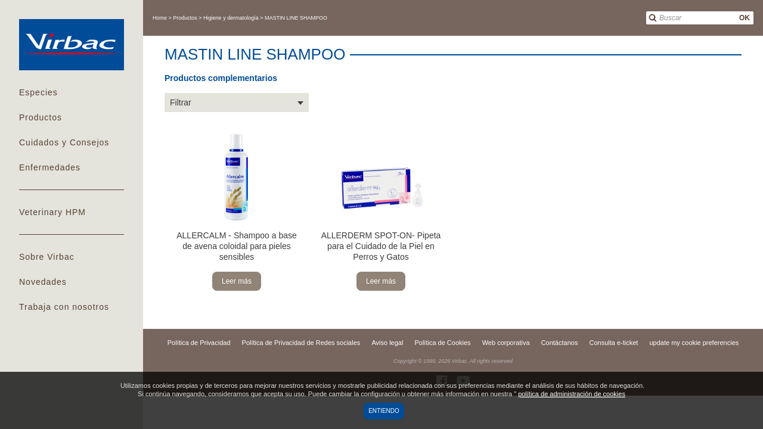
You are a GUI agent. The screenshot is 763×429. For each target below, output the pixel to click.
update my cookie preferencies (694, 342)
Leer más (237, 281)
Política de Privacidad (199, 342)
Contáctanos (559, 342)
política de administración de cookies (571, 393)
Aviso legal (387, 342)
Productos (40, 117)
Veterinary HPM (52, 212)
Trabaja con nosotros (64, 307)
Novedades (43, 282)
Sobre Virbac (47, 257)
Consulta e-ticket (613, 342)
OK (744, 18)
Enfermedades (49, 167)
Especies (38, 92)
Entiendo (383, 411)
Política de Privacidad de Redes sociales (301, 342)
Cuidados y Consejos (64, 142)
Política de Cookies (442, 342)
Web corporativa (506, 342)
